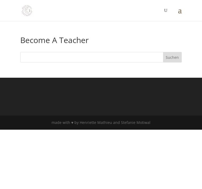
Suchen (172, 57)
